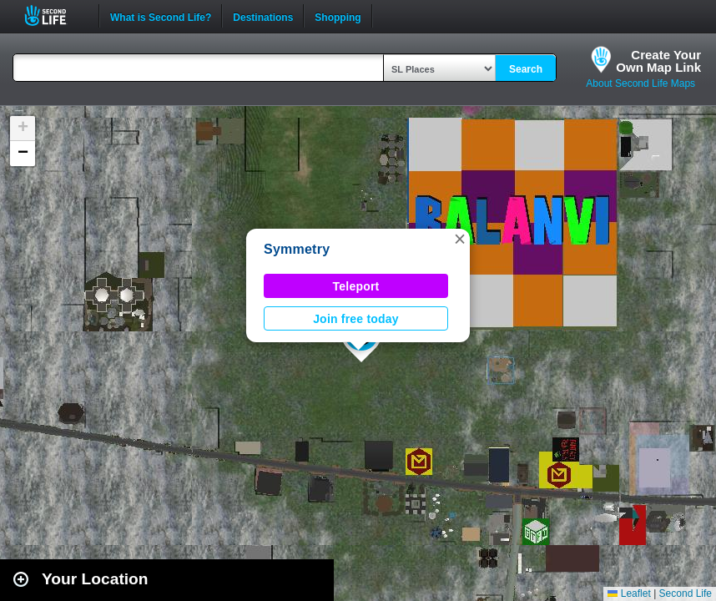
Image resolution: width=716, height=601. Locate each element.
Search (525, 69)
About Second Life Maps (640, 83)
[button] (460, 239)
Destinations (263, 16)
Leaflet (629, 593)
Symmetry (297, 249)
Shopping (338, 16)
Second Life (54, 15)
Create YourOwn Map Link (658, 61)
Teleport (356, 286)
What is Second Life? (160, 16)
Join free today (356, 319)
